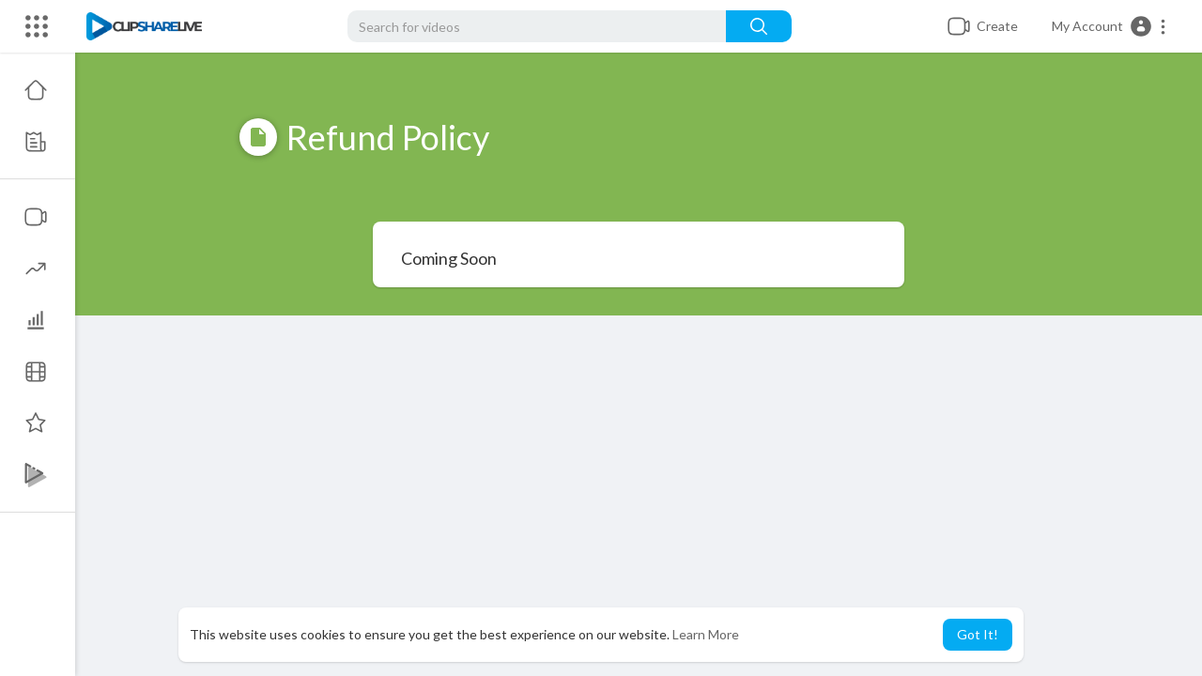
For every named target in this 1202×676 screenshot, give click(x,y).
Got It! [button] (977, 634)
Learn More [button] (705, 634)
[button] (1109, 26)
